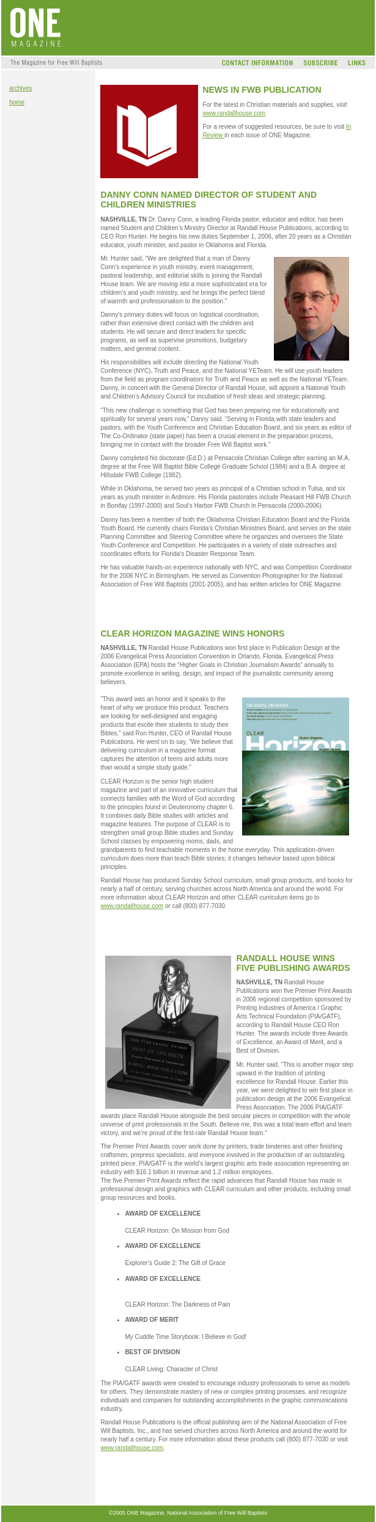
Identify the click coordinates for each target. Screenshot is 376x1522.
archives (20, 88)
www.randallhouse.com (233, 113)
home (16, 102)
